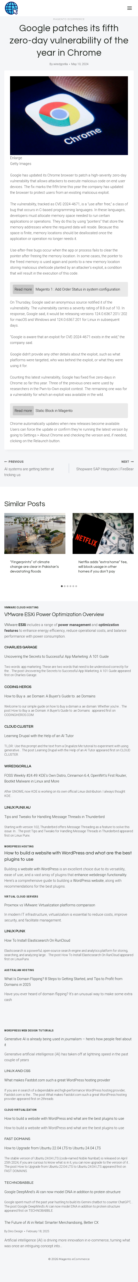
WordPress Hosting (19, 846)
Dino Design (15, 1231)
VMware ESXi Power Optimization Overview (59, 614)
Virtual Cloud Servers (21, 896)
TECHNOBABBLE (19, 1182)
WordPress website (88, 880)
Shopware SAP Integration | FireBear (103, 465)
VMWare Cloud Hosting (21, 607)
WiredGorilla (17, 766)
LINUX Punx (14, 931)
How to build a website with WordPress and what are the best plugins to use (64, 1118)
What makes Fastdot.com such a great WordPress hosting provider (57, 1080)
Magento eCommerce (69, 19)
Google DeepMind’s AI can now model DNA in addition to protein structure (62, 1192)
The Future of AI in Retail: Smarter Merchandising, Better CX (51, 1222)
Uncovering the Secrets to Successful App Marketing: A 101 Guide (56, 656)
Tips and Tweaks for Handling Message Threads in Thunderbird (54, 817)
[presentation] (34, 533)
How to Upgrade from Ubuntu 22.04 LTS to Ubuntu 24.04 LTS (52, 1148)
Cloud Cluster (18, 726)
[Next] (128, 548)
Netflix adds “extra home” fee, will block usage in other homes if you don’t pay (102, 566)
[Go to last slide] (9, 548)
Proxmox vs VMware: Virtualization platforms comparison (49, 905)
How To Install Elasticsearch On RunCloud (37, 940)
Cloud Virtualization (20, 1109)
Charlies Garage (20, 647)
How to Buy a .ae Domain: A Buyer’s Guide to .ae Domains (50, 696)
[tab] (62, 586)
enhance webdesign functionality (100, 875)
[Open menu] (129, 8)
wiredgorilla (60, 64)
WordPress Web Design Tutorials (29, 1030)
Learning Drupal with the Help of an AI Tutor (39, 736)
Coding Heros (17, 687)
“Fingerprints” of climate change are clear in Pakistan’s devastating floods (34, 566)
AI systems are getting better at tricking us (34, 468)
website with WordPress (40, 869)
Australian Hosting (19, 970)
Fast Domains (17, 1139)
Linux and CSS (17, 1071)
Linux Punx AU (17, 807)
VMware (15, 625)
